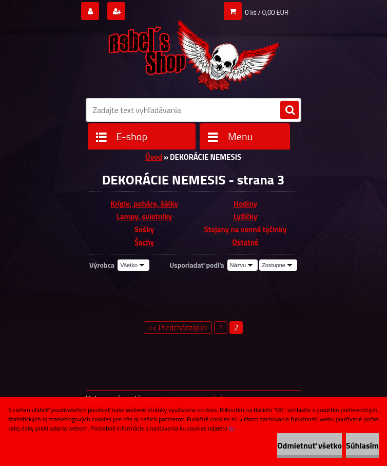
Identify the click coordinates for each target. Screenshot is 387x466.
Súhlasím (362, 445)
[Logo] (193, 52)
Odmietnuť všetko (309, 445)
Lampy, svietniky (144, 216)
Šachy (144, 242)
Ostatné (245, 242)
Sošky (144, 229)
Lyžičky (246, 216)
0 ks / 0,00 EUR (266, 12)
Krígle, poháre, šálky (144, 204)
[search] (289, 110)
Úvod (153, 157)
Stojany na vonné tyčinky (245, 229)
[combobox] (242, 265)
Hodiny (245, 204)
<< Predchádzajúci (177, 327)
